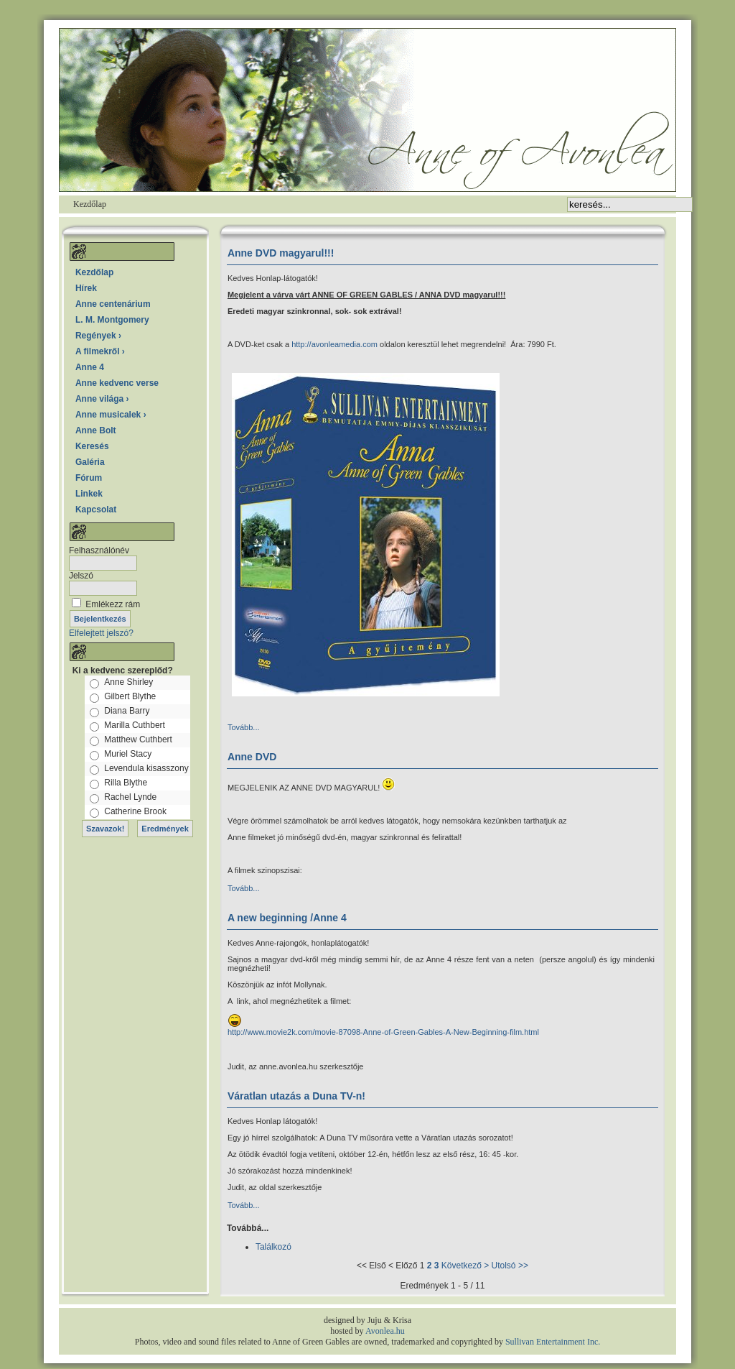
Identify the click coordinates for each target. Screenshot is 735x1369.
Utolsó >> (510, 1265)
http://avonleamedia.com (335, 344)
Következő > (465, 1265)
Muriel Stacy (127, 754)
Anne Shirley (128, 682)
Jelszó (81, 576)
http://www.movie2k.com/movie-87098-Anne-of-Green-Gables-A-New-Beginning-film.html (383, 1032)
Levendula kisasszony (146, 768)
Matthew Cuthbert (138, 739)
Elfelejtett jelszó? (101, 633)
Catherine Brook (135, 811)
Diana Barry (126, 711)
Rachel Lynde (130, 797)
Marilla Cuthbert (134, 725)
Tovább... (244, 727)
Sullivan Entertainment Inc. (552, 1342)
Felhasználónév (99, 550)
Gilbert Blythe (130, 696)
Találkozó (273, 1247)
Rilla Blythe (125, 783)
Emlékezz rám (112, 604)
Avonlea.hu (385, 1331)
